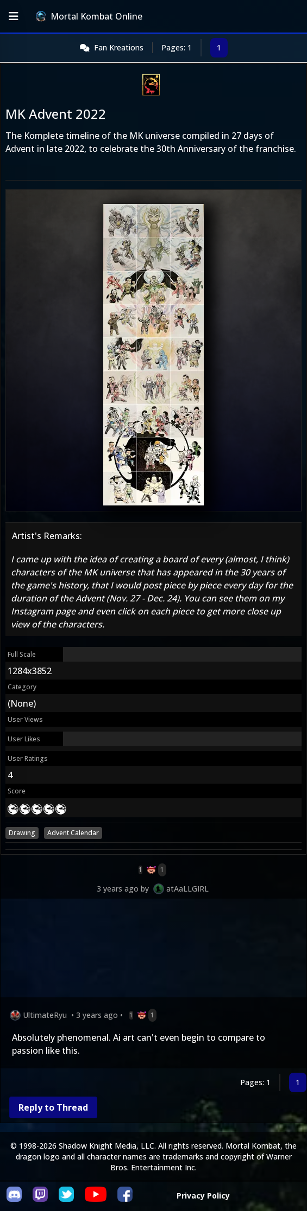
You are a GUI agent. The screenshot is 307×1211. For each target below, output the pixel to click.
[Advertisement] (153, 950)
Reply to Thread (53, 1107)
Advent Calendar (73, 832)
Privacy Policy (203, 1195)
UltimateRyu (45, 1015)
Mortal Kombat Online (89, 16)
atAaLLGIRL (187, 888)
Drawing (22, 832)
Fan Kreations (118, 47)
